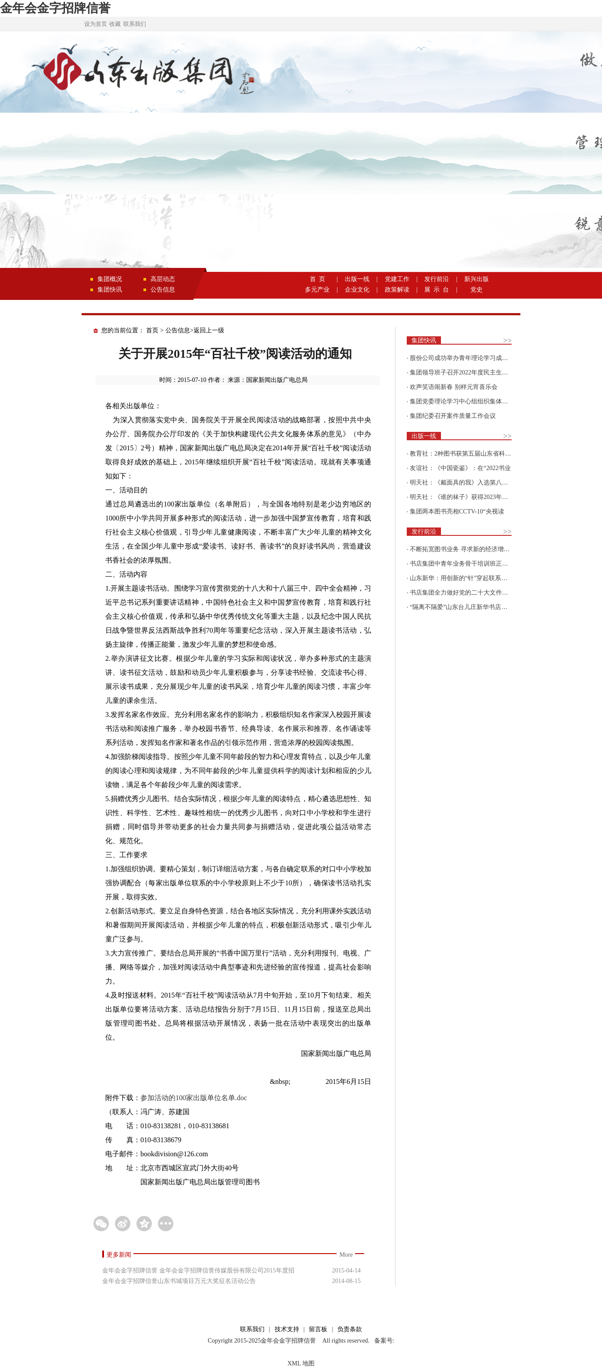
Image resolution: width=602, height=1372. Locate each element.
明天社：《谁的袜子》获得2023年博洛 (462, 497)
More (346, 1254)
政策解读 (397, 289)
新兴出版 (476, 279)
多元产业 (317, 289)
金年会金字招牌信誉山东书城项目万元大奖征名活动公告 (179, 1281)
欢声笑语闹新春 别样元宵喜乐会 (454, 387)
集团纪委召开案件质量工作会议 (453, 416)
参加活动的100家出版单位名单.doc (193, 1097)
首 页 (317, 279)
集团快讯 (109, 289)
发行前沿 (436, 279)
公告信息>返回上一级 (194, 330)
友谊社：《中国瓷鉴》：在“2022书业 (460, 468)
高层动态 (162, 279)
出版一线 (357, 279)
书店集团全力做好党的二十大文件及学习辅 (468, 592)
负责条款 (349, 1329)
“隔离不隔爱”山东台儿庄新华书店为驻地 (465, 607)
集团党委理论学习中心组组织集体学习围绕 (468, 401)
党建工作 (397, 279)
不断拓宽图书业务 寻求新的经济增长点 (463, 549)
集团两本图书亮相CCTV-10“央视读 (457, 511)
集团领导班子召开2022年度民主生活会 (462, 372)
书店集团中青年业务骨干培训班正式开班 (465, 563)
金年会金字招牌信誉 (55, 8)
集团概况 (109, 279)
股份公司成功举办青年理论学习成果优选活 (468, 358)
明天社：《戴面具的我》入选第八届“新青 (466, 482)
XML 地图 (301, 1363)
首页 (152, 330)
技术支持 (287, 1329)
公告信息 (162, 289)
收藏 (115, 24)
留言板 (318, 1329)
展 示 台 (436, 289)
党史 (476, 289)
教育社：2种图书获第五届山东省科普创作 (466, 453)
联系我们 (134, 24)
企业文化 (357, 289)
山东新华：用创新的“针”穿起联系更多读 (465, 578)
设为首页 (95, 24)
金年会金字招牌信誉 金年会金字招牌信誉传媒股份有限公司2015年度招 (198, 1270)
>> (507, 340)
